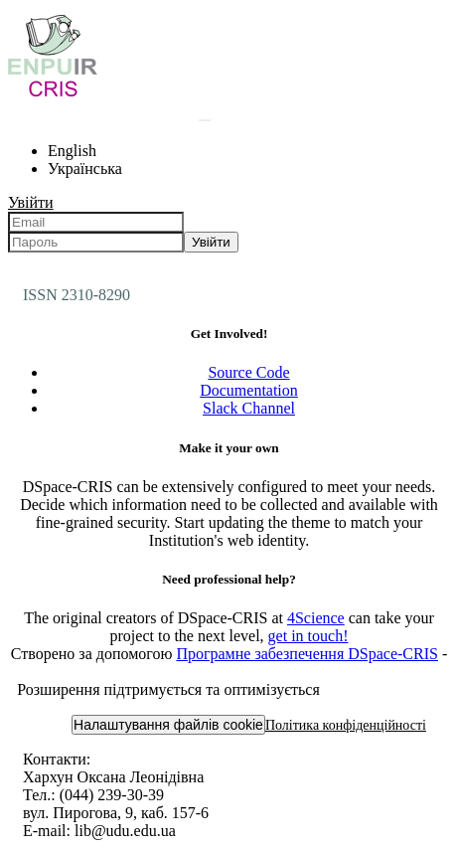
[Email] (96, 222)
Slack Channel (249, 408)
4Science (316, 617)
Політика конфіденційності (345, 725)
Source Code (248, 372)
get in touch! (308, 635)
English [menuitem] (72, 150)
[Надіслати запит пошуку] (205, 120)
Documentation (249, 390)
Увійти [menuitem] (31, 202)
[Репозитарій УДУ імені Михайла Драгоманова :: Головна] (52, 95)
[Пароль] (96, 242)
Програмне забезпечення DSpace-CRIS (307, 653)
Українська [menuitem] (85, 168)
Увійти (211, 242)
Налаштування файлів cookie (168, 725)
